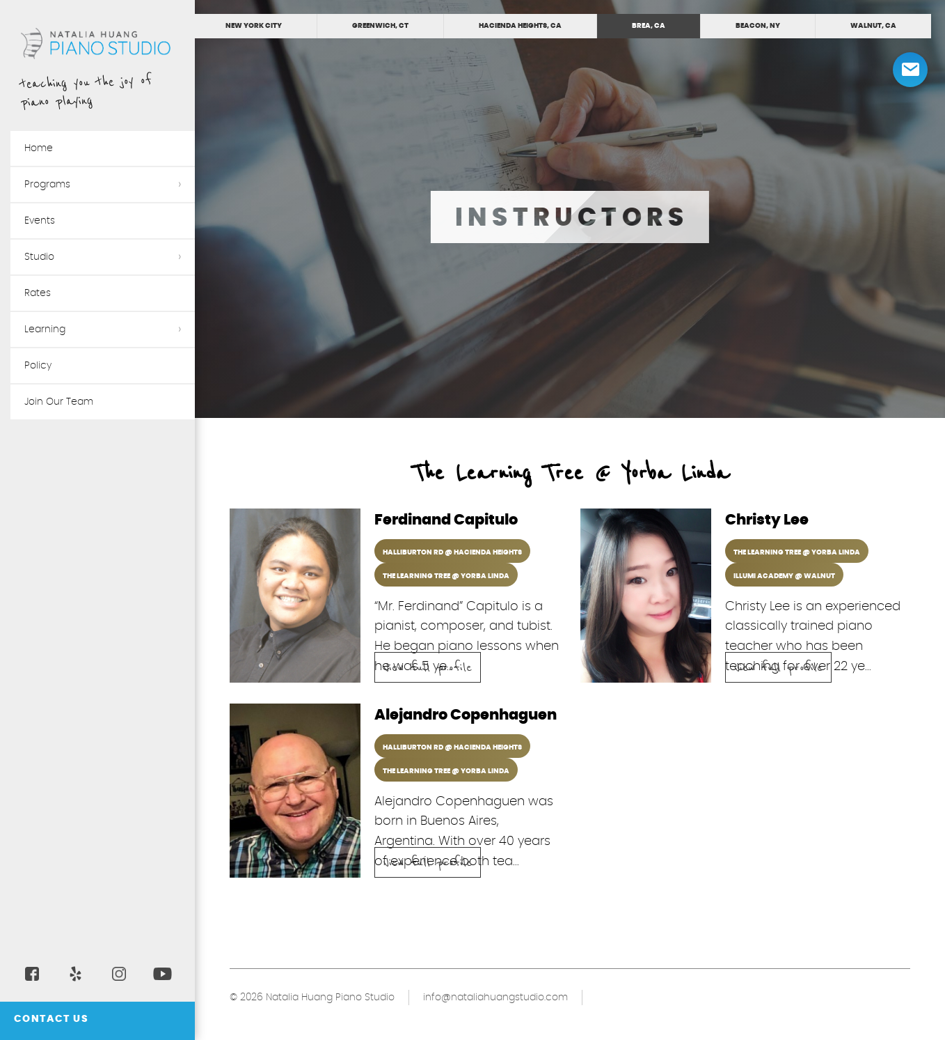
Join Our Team (58, 402)
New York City (253, 25)
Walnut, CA (873, 25)
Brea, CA (648, 25)
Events (39, 221)
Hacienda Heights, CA (520, 25)
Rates (37, 293)
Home (38, 148)
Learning (44, 329)
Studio (39, 257)
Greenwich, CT (380, 25)
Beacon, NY (758, 25)
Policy (37, 366)
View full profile (427, 668)
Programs (47, 184)
